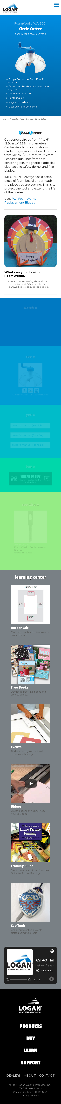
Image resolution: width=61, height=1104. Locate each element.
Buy (30, 1039)
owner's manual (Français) (27, 444)
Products (13, 119)
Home (4, 119)
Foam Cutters (26, 119)
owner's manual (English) (27, 425)
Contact (47, 1075)
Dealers (13, 1075)
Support (30, 1063)
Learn (30, 1051)
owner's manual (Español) (27, 435)
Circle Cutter (41, 119)
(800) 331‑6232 (30, 1095)
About (30, 1075)
